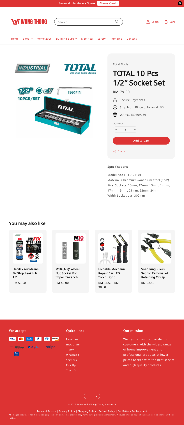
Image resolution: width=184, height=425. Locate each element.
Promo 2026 (44, 38)
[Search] (117, 21)
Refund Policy (107, 411)
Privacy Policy (67, 411)
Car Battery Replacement (132, 411)
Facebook (72, 339)
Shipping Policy (87, 411)
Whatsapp (72, 354)
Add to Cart (141, 140)
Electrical (87, 38)
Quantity (118, 123)
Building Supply (66, 38)
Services (71, 360)
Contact (132, 38)
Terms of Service (46, 411)
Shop (26, 38)
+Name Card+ (108, 3)
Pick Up (71, 365)
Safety (102, 38)
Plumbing (116, 38)
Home (15, 38)
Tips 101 (71, 370)
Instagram (73, 344)
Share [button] (119, 151)
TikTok (70, 349)
